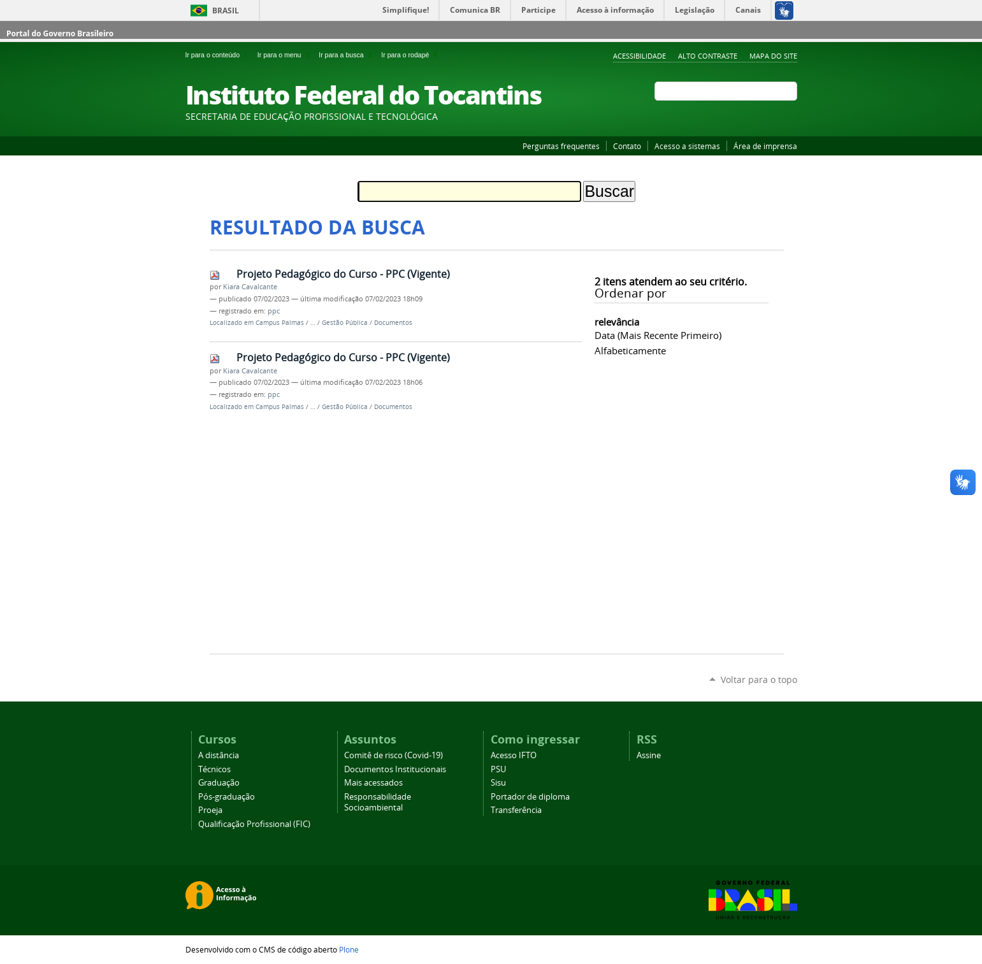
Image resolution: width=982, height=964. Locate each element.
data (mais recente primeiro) (658, 335)
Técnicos (214, 769)
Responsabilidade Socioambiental (377, 802)
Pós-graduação (226, 796)
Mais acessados (373, 782)
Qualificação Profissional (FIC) (254, 824)
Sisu (498, 782)
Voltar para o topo (759, 679)
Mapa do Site (773, 56)
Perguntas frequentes (561, 146)
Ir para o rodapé (410, 55)
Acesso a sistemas (687, 146)
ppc (274, 310)
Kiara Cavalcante (250, 286)
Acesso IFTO (514, 755)
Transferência (516, 810)
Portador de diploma (530, 796)
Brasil (225, 10)
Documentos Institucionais (395, 769)
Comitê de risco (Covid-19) (393, 755)
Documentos (393, 323)
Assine (649, 755)
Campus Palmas (280, 323)
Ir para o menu (285, 55)
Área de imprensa (765, 146)
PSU (498, 769)
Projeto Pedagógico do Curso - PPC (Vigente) (343, 274)
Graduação (219, 782)
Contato (627, 146)
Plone (349, 949)
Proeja (210, 810)
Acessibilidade (639, 56)
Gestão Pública (345, 323)
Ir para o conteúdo (218, 55)
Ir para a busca (347, 55)
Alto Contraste (707, 56)
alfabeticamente (630, 350)
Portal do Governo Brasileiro (59, 33)
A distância (218, 755)
